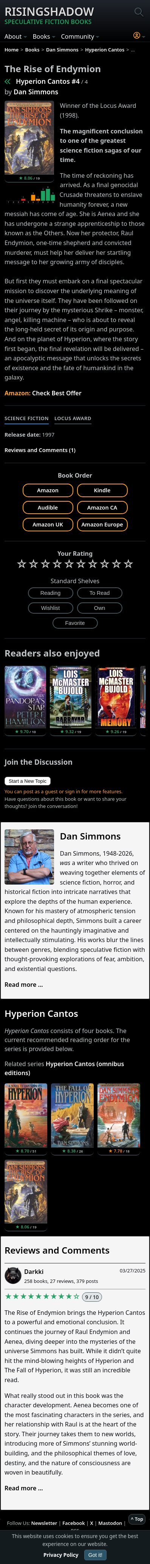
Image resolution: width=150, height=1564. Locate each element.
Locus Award (72, 418)
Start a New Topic (27, 781)
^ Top (137, 1519)
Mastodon (110, 1523)
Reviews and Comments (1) (40, 450)
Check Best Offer (57, 393)
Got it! (95, 1555)
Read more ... (24, 984)
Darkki (33, 1272)
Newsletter (44, 1523)
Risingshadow (49, 15)
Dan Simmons (36, 91)
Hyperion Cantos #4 (48, 81)
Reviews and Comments (57, 1250)
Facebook (73, 1523)
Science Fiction (27, 418)
